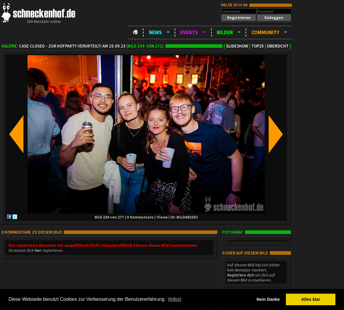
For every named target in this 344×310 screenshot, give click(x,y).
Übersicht (278, 46)
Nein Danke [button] (268, 299)
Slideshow (237, 46)
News (155, 32)
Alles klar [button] (310, 299)
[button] (239, 18)
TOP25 (257, 46)
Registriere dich (240, 274)
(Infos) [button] (174, 299)
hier (38, 250)
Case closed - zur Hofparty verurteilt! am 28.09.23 (72, 46)
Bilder (225, 32)
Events (189, 32)
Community (265, 32)
